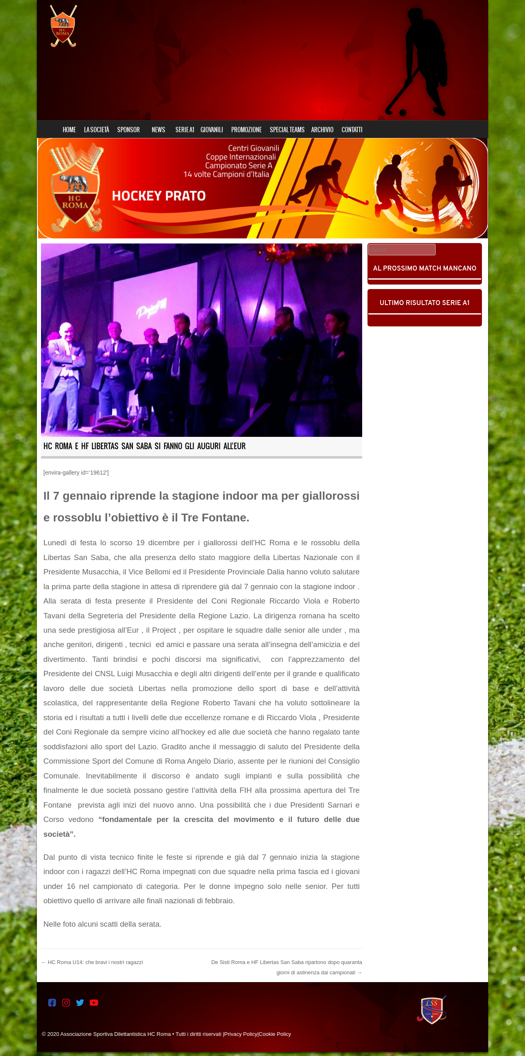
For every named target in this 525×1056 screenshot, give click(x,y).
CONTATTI (352, 129)
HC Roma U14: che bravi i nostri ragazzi (92, 962)
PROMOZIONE (246, 129)
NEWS (158, 129)
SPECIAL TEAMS (287, 129)
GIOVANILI (212, 129)
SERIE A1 (185, 129)
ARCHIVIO (322, 129)
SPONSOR (128, 129)
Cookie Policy (275, 1034)
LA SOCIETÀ (96, 129)
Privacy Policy (241, 1034)
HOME (69, 129)
